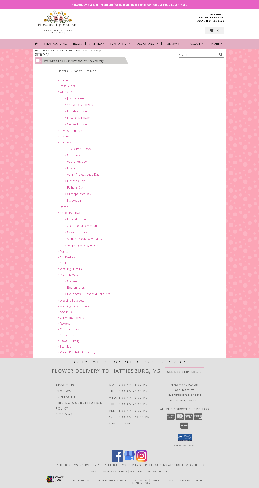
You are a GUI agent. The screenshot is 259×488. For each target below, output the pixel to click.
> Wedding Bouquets (71, 300)
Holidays (174, 44)
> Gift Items (65, 263)
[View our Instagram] (141, 460)
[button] (214, 30)
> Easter (70, 168)
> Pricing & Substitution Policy (76, 352)
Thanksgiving (55, 44)
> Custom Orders (68, 329)
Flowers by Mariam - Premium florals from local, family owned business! (129, 5)
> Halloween (73, 200)
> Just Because (74, 98)
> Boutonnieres (75, 288)
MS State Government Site (149, 471)
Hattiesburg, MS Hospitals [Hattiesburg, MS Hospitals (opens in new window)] (122, 464)
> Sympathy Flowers (70, 213)
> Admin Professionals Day (82, 175)
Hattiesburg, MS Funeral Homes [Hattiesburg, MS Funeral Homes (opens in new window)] (77, 464)
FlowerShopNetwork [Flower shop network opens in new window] (132, 480)
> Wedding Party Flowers (73, 306)
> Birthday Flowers (77, 111)
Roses (78, 44)
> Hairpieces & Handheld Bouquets (87, 294)
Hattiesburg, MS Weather (109, 471)
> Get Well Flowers (77, 124)
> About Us (65, 312)
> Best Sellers (66, 86)
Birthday (96, 44)
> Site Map (64, 347)
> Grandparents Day (78, 194)
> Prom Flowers (68, 275)
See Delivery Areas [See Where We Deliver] (184, 372)
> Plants (63, 252)
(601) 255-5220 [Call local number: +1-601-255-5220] (215, 20)
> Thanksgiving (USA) (78, 149)
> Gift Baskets (66, 257)
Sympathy (120, 44)
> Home (63, 80)
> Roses (63, 207)
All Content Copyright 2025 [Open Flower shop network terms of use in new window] (94, 480)
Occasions (147, 44)
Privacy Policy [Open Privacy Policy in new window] (163, 480)
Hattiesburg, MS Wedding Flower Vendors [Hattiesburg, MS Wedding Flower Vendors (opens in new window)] (174, 464)
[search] (221, 55)
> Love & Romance (70, 131)
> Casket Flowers (76, 232)
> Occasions (65, 92)
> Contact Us (66, 335)
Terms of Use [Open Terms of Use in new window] (141, 482)
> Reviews (64, 324)
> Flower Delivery (68, 341)
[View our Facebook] (117, 460)
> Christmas (72, 155)
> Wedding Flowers (70, 269)
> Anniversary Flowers (79, 105)
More (217, 44)
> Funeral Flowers (76, 219)
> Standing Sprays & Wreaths (83, 239)
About (197, 44)
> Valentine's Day (76, 162)
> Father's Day (74, 187)
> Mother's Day (75, 181)
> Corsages (72, 281)
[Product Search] (198, 54)
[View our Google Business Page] (129, 460)
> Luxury (63, 136)
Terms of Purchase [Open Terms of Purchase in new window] (191, 480)
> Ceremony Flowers (71, 318)
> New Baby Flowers (78, 118)
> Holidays (64, 142)
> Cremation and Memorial (82, 226)
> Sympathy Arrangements (81, 245)
